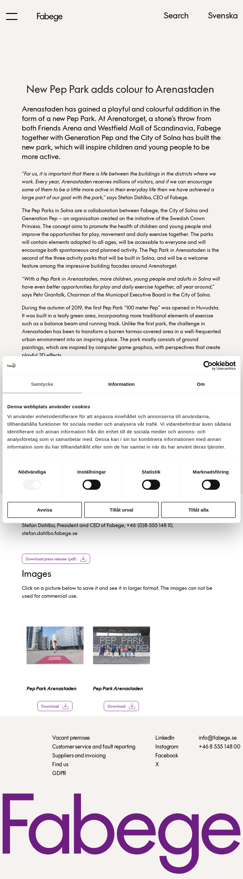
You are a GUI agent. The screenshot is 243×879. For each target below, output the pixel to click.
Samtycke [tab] (42, 384)
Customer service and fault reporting (93, 747)
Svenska (223, 16)
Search (176, 16)
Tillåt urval (122, 510)
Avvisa (44, 510)
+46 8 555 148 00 (219, 747)
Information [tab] (121, 384)
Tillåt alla (198, 510)
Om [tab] (201, 384)
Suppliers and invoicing (79, 756)
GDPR (59, 774)
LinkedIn (164, 738)
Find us (60, 765)
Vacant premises (71, 738)
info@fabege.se (217, 738)
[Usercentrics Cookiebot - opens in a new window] (208, 365)
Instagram (166, 747)
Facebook (166, 756)
